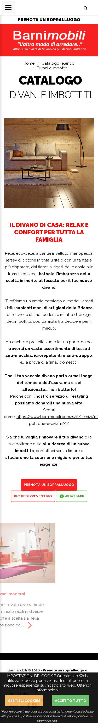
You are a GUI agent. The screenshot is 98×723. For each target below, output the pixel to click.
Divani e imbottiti (52, 68)
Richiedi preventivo (33, 496)
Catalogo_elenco (58, 63)
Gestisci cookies (24, 701)
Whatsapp (71, 496)
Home (29, 63)
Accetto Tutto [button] (70, 701)
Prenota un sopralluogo (49, 485)
